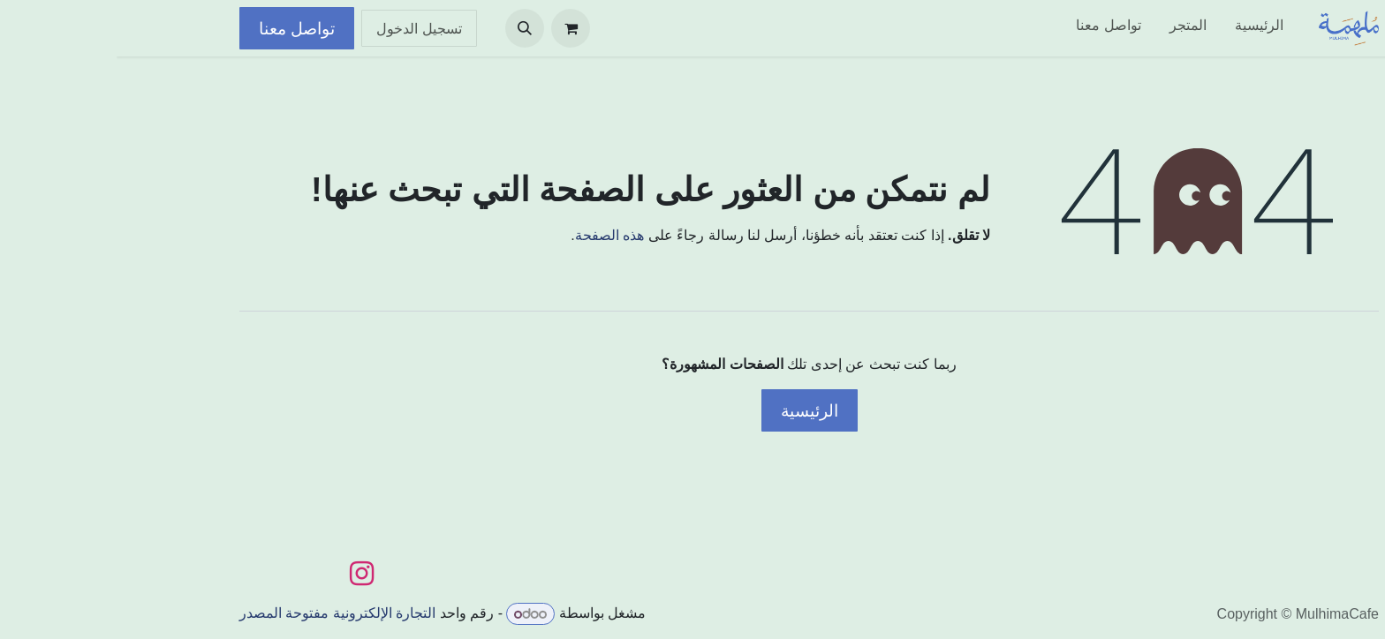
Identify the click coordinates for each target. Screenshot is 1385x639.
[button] (408, 28)
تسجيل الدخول (302, 28)
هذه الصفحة (492, 235)
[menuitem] (1142, 28)
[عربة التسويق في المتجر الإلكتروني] (454, 28)
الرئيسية (693, 410)
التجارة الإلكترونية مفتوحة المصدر (221, 613)
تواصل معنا (180, 28)
